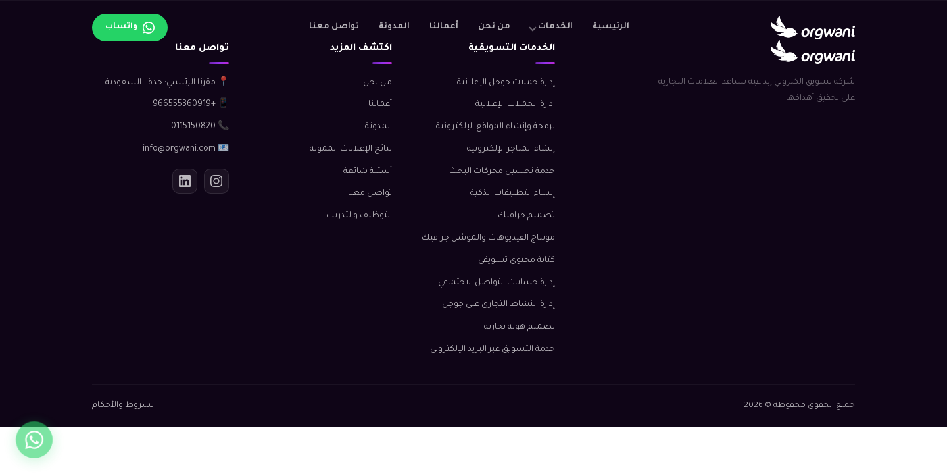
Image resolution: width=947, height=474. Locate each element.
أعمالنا (443, 27)
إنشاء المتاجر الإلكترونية (511, 149)
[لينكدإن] (184, 181)
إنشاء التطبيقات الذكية (512, 193)
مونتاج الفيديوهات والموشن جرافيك (488, 238)
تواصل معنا (334, 27)
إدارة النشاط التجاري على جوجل (498, 304)
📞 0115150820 (200, 127)
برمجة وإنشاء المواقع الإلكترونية (495, 127)
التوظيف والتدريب (359, 216)
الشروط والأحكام (124, 405)
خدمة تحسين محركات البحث (502, 171)
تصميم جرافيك (526, 216)
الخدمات (555, 27)
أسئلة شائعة (367, 171)
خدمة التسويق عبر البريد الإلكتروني (492, 349)
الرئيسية (611, 27)
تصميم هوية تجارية (519, 327)
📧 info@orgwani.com (186, 149)
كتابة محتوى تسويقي (516, 260)
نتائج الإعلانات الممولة (351, 149)
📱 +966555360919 (191, 104)
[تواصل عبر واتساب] (130, 27)
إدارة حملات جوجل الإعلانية (506, 83)
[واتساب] (34, 439)
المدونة (394, 27)
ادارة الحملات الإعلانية (515, 104)
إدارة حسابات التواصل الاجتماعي (496, 283)
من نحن (494, 27)
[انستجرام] (216, 181)
